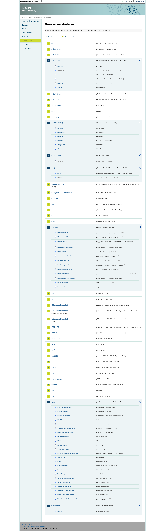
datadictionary (57, 123)
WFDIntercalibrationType (65, 478)
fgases (54, 210)
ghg (53, 221)
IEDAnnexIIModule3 (59, 311)
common (55, 117)
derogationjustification (65, 256)
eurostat (54, 198)
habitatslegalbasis (63, 265)
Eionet (30, 17)
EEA (31, 1)
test (52, 390)
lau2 (53, 350)
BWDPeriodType (62, 411)
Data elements (27, 33)
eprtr (53, 168)
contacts (60, 128)
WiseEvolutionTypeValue (65, 494)
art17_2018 (56, 100)
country (60, 511)
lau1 (53, 344)
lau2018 (54, 356)
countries (60, 75)
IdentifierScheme (63, 437)
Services (25, 44)
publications (56, 379)
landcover (55, 339)
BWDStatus (61, 420)
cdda (53, 111)
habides (54, 227)
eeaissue (60, 140)
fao (52, 204)
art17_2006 (56, 60)
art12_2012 (56, 49)
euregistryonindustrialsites (62, 193)
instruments (61, 287)
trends (59, 87)
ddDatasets (61, 132)
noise (53, 373)
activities (60, 66)
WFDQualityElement (64, 486)
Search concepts (69, 37)
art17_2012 (56, 94)
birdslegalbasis (62, 232)
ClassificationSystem (64, 424)
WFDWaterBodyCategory (65, 490)
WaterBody (61, 474)
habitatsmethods (63, 273)
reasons (60, 83)
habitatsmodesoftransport (66, 278)
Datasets (25, 25)
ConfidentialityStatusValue (66, 428)
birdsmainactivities (63, 237)
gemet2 (54, 216)
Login (125, 1)
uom (53, 396)
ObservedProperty (63, 449)
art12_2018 (56, 55)
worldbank (55, 506)
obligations (61, 145)
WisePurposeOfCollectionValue (67, 499)
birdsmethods (62, 241)
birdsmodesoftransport (65, 247)
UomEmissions (62, 466)
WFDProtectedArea (63, 482)
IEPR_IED (55, 327)
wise (53, 402)
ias (52, 293)
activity (59, 173)
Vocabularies (27, 40)
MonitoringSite (62, 445)
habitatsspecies (62, 282)
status (59, 149)
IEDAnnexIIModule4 (59, 319)
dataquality (56, 155)
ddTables (60, 136)
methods (60, 79)
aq (52, 43)
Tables (24, 29)
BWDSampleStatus (63, 415)
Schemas (25, 36)
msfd (53, 367)
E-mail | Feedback (28, 524)
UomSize (60, 470)
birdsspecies (61, 251)
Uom (59, 461)
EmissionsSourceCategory (66, 432)
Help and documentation (30, 21)
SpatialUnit (61, 457)
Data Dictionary (38, 17)
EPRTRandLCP (57, 184)
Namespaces (26, 48)
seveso (54, 385)
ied (52, 299)
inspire (54, 333)
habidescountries (63, 260)
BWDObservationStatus (65, 407)
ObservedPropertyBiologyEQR (67, 453)
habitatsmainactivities (64, 269)
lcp (52, 362)
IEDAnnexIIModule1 (59, 305)
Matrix (59, 441)
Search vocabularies (54, 37)
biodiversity (56, 105)
